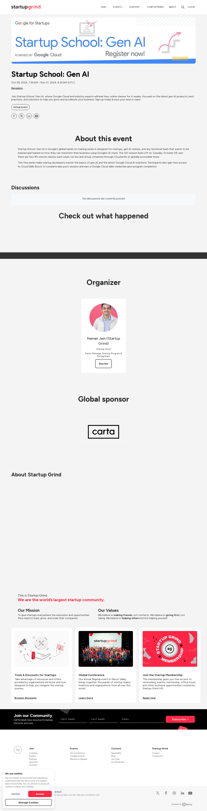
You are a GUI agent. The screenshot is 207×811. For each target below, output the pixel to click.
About (172, 7)
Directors (33, 765)
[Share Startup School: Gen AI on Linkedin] (29, 116)
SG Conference (77, 753)
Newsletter (116, 753)
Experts (32, 756)
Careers (155, 753)
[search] (183, 7)
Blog (113, 756)
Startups (33, 759)
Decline (15, 793)
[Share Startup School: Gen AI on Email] (36, 116)
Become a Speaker (78, 759)
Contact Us (157, 756)
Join (103, 7)
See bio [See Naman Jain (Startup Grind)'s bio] (103, 363)
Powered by (182, 804)
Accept (40, 793)
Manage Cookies (28, 802)
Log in (191, 7)
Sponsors (33, 762)
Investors (33, 753)
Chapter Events (77, 756)
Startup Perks (155, 7)
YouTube (115, 759)
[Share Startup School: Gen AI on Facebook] (14, 116)
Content (134, 7)
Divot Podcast (117, 762)
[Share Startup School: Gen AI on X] (21, 116)
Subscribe (179, 719)
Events (117, 7)
